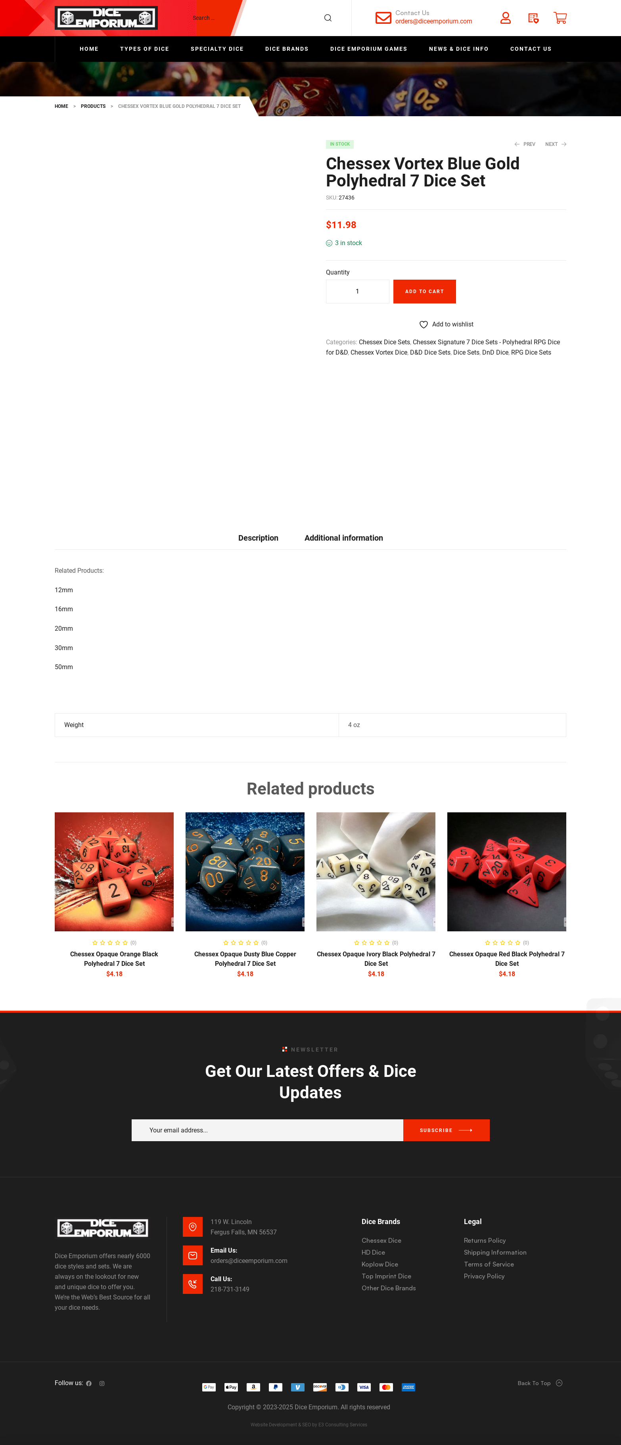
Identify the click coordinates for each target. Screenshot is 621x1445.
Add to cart (424, 291)
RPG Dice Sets (531, 352)
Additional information (344, 538)
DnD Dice (495, 352)
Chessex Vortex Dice (379, 352)
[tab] (258, 537)
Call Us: (221, 1279)
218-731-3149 (230, 1289)
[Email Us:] (193, 1255)
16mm (64, 609)
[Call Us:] (193, 1284)
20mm (64, 628)
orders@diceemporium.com (433, 21)
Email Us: (224, 1250)
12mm (64, 590)
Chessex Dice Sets (384, 342)
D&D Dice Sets (430, 352)
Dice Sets (466, 352)
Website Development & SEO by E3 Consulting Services (309, 1425)
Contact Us (412, 13)
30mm (64, 648)
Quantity (338, 272)
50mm (64, 667)
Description (258, 538)
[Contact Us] (383, 18)
